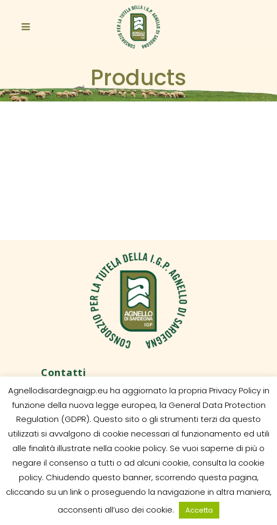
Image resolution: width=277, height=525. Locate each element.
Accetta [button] (199, 510)
